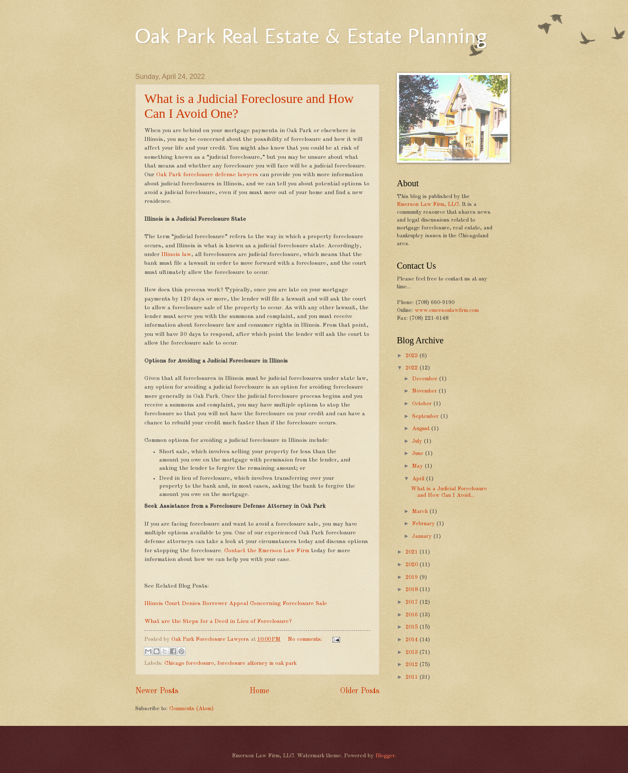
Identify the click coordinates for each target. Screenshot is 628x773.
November (425, 391)
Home (259, 691)
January (422, 536)
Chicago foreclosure (189, 663)
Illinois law (176, 254)
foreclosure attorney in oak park (257, 663)
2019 (413, 577)
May (418, 466)
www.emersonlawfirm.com (447, 310)
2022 (413, 368)
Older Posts (359, 691)
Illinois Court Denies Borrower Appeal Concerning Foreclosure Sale (235, 603)
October (422, 404)
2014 (413, 640)
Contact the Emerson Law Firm (266, 551)
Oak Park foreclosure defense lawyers (207, 175)
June (418, 453)
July (418, 441)
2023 (413, 356)
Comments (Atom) (191, 708)
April (419, 479)
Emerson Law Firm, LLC (428, 204)
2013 (413, 652)
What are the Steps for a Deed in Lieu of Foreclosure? (218, 621)
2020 (413, 565)
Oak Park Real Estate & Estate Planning (311, 36)
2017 (413, 602)
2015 (413, 627)
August (421, 428)
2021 (413, 552)
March (421, 511)
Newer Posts (156, 691)
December (425, 379)
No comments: (306, 639)
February (424, 524)
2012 (413, 664)
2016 (413, 615)
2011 (413, 677)
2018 (413, 589)
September (426, 416)
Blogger (385, 756)
